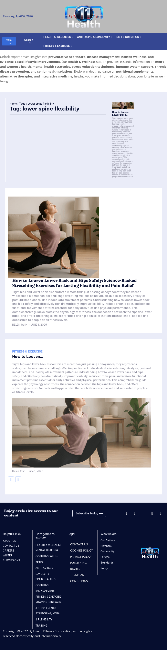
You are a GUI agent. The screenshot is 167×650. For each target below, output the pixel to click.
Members (106, 545)
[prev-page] (11, 478)
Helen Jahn (20, 324)
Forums (105, 556)
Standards (107, 561)
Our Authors (108, 539)
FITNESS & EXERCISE (27, 350)
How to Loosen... (27, 355)
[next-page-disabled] (18, 478)
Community (107, 550)
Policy (104, 567)
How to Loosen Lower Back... (119, 113)
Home (13, 103)
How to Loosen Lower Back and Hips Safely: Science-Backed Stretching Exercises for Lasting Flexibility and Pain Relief (73, 282)
